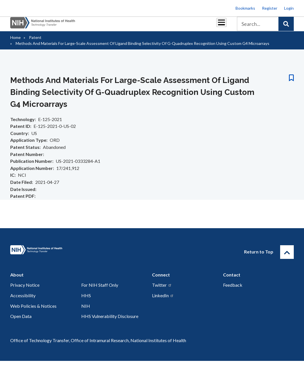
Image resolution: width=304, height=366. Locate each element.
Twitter (162, 290)
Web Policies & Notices (33, 311)
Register (269, 8)
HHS (86, 300)
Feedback (232, 290)
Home (15, 42)
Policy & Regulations (189, 26)
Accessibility (23, 300)
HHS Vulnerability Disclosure (109, 321)
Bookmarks (245, 8)
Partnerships (77, 26)
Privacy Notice (24, 290)
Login (289, 8)
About (216, 26)
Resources (159, 26)
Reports (133, 26)
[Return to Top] (287, 257)
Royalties (107, 26)
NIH (85, 311)
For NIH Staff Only (99, 290)
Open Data (21, 321)
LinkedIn (163, 300)
